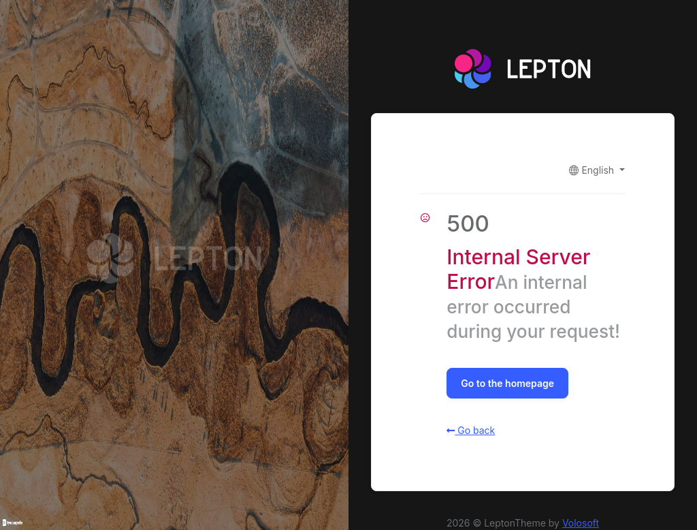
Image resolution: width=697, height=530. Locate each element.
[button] (596, 170)
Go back (471, 430)
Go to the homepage (507, 383)
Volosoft (580, 523)
